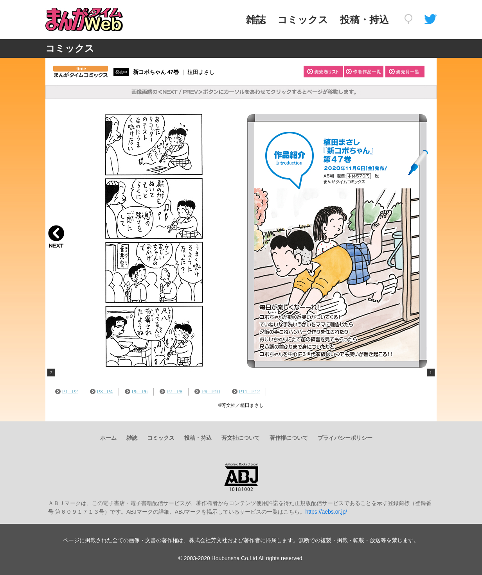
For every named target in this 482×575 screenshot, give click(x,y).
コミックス (302, 19)
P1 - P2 (66, 391)
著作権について (289, 438)
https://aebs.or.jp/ (326, 512)
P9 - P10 (207, 391)
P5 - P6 (136, 391)
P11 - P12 (246, 391)
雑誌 (256, 19)
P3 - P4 (101, 391)
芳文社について (240, 438)
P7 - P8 (171, 391)
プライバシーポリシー (345, 438)
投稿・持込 (364, 19)
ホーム (108, 438)
